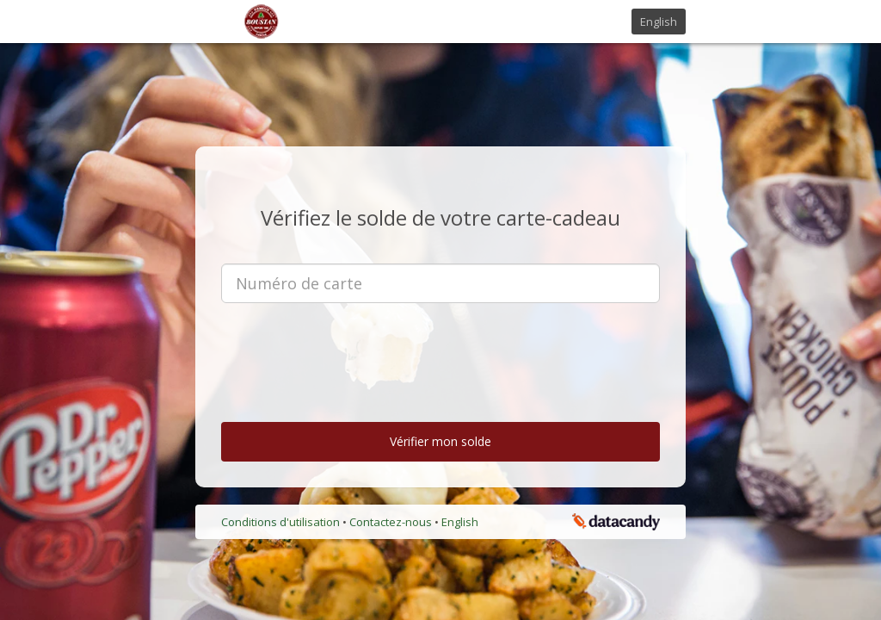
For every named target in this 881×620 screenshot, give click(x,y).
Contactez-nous (391, 522)
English (658, 21)
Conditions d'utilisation (281, 522)
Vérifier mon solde (440, 441)
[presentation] (440, 349)
